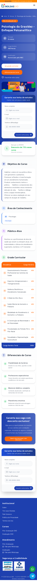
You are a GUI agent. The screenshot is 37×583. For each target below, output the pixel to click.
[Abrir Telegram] (32, 576)
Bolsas (12, 16)
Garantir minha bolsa (23, 135)
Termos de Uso (7, 521)
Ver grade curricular (11, 66)
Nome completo (10, 106)
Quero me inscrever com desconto (18, 439)
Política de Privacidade (10, 517)
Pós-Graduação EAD (9, 530)
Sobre (4, 507)
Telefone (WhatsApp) (11, 122)
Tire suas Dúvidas (8, 511)
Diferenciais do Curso (12, 72)
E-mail (7, 114)
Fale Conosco (7, 514)
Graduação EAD (7, 534)
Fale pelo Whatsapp (10, 546)
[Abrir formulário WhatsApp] (32, 569)
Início (4, 16)
